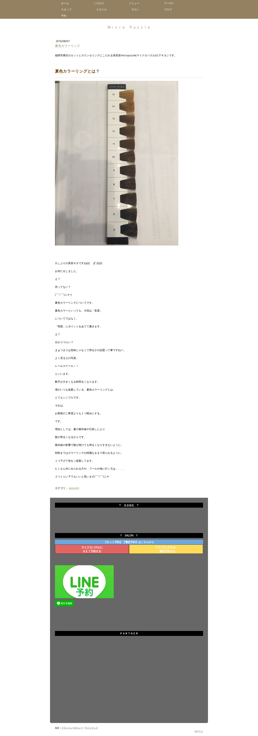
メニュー (135, 3)
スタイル (103, 9)
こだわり (100, 3)
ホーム (66, 3)
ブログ (169, 9)
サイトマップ (91, 727)
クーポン (169, 3)
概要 (57, 727)
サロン (136, 9)
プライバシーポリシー (72, 727)
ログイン (198, 731)
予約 (65, 15)
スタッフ (67, 9)
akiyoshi (74, 488)
